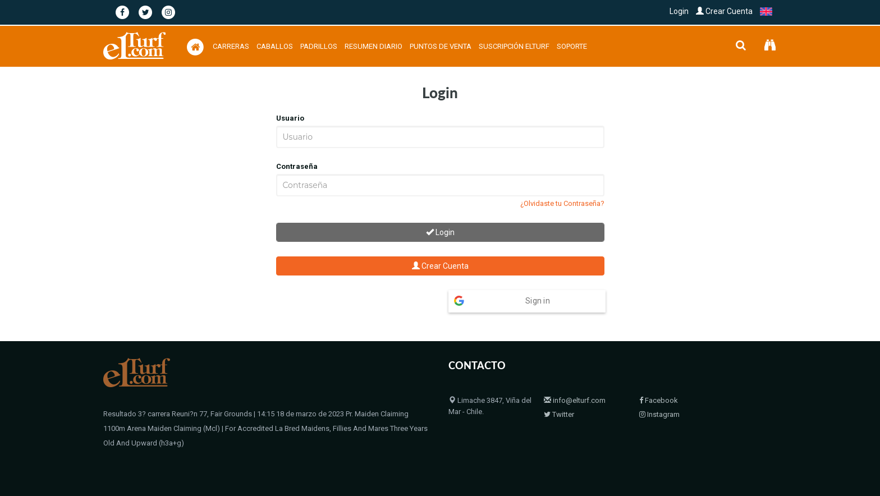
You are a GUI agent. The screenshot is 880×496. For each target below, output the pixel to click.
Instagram (659, 392)
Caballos (274, 46)
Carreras (231, 46)
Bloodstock (683, 458)
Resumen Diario (373, 46)
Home (610, 458)
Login (679, 11)
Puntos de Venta (440, 46)
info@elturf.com (575, 378)
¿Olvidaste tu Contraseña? (562, 203)
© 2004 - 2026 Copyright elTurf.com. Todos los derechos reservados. (214, 458)
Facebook (658, 378)
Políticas (763, 458)
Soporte (572, 46)
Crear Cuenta (724, 11)
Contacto (726, 458)
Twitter (559, 392)
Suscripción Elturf (514, 46)
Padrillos (318, 46)
